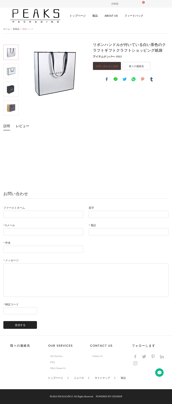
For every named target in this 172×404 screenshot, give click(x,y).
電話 (92, 225)
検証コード (11, 304)
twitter (124, 79)
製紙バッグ (27, 29)
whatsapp (133, 79)
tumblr (151, 79)
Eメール (9, 225)
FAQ (52, 362)
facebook (106, 79)
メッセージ (11, 260)
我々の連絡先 (136, 66)
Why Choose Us (58, 368)
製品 (95, 16)
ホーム (6, 29)
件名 (7, 242)
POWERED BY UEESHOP (109, 396)
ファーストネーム (14, 207)
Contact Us (97, 356)
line (115, 79)
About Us (111, 16)
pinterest (142, 79)
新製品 (16, 29)
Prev (10, 40)
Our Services (56, 356)
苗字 (91, 207)
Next (10, 120)
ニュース (79, 378)
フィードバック (133, 16)
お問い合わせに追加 (107, 66)
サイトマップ (102, 378)
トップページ (78, 16)
